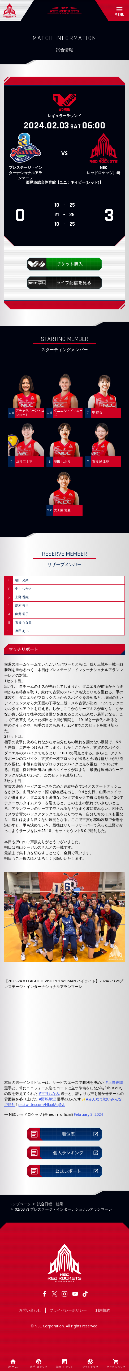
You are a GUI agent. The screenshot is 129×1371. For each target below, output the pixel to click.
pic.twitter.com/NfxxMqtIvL (41, 1104)
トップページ (19, 1203)
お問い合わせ (30, 1310)
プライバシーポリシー (68, 1310)
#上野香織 (114, 1082)
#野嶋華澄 (47, 1099)
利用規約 (102, 1310)
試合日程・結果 (50, 1203)
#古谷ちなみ (49, 1093)
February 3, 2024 (88, 1114)
